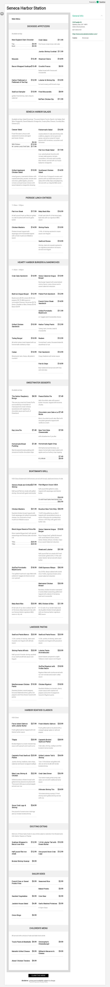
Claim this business (78, 26)
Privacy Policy (44, 982)
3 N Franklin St (77, 22)
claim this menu (38, 976)
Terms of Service (34, 982)
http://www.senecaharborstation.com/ (84, 34)
